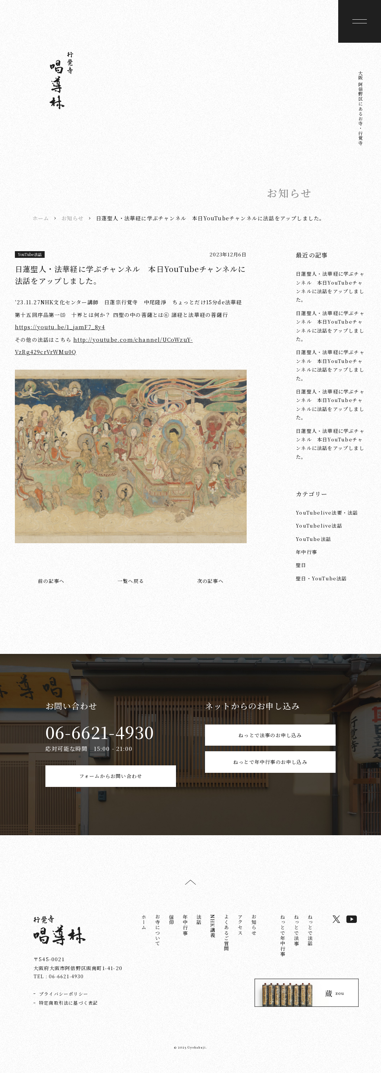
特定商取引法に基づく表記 (68, 1011)
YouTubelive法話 (319, 525)
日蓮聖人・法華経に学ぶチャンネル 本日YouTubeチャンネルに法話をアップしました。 (330, 286)
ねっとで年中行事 (282, 944)
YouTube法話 (30, 254)
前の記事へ (51, 580)
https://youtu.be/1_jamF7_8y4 (60, 326)
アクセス (240, 933)
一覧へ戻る (131, 580)
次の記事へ (210, 580)
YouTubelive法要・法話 (327, 512)
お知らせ (72, 217)
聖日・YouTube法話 (321, 577)
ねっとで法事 (296, 938)
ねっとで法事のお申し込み (270, 738)
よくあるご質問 (226, 941)
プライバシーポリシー (63, 1002)
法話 (198, 928)
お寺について (157, 938)
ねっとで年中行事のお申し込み (270, 780)
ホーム (40, 217)
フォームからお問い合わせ (110, 780)
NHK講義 (212, 934)
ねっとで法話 (310, 938)
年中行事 (306, 551)
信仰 (171, 928)
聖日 (301, 564)
